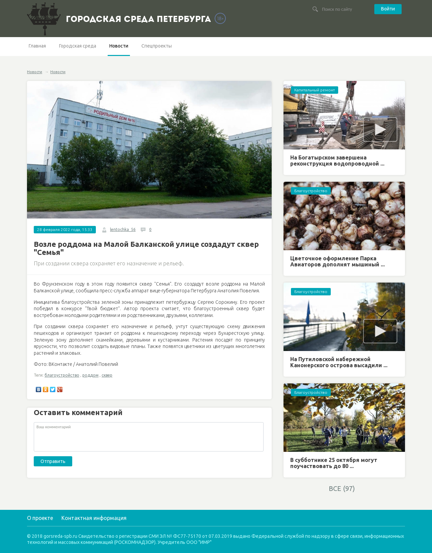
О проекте (40, 518)
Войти (388, 8)
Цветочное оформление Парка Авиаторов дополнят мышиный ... (337, 261)
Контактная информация (94, 518)
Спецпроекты (156, 46)
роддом (90, 375)
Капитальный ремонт (314, 90)
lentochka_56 (123, 229)
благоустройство (62, 375)
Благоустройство (310, 190)
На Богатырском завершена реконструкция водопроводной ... (337, 160)
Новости (118, 46)
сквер (107, 375)
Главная (37, 46)
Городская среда (77, 46)
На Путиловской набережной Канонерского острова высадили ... (338, 362)
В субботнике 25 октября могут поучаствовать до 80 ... (333, 463)
